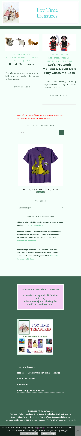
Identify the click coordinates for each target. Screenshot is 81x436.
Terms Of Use (45, 417)
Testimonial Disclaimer (61, 417)
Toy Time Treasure (26, 367)
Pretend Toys (65, 61)
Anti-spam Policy (17, 414)
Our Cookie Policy (29, 433)
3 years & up (19, 54)
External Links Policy (19, 417)
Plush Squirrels (21, 64)
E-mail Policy (50, 414)
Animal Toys (24, 57)
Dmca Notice (39, 414)
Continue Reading (21, 87)
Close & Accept (48, 433)
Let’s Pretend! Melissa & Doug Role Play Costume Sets (59, 69)
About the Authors (26, 378)
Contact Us (22, 384)
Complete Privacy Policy (26, 240)
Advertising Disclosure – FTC (30, 390)
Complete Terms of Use (33, 225)
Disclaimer (28, 414)
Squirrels (26, 61)
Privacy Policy (34, 417)
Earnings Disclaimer (64, 414)
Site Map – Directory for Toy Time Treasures (38, 372)
